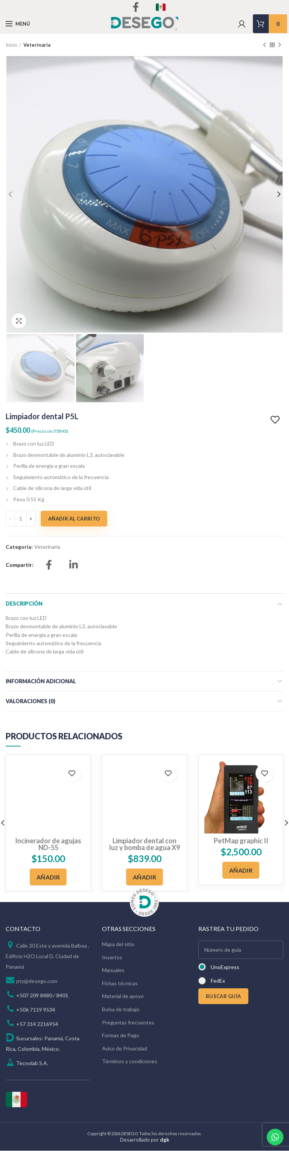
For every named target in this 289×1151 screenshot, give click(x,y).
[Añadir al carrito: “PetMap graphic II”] (240, 870)
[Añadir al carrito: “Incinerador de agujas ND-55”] (48, 877)
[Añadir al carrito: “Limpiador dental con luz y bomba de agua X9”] (144, 877)
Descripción (24, 604)
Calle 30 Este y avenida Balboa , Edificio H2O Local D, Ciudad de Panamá (47, 956)
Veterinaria (36, 45)
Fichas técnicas (120, 983)
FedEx (218, 981)
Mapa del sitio (118, 944)
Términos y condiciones (129, 1062)
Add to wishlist (276, 420)
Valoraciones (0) (30, 701)
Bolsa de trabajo (121, 1009)
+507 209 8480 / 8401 (42, 995)
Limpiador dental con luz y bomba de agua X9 (144, 845)
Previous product (264, 45)
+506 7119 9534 (35, 1010)
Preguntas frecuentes (128, 1023)
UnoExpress (225, 967)
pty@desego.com (36, 981)
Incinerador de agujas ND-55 (48, 845)
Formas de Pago (120, 1035)
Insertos (112, 957)
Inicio (11, 45)
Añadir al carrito (74, 519)
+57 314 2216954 (37, 1024)
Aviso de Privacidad (124, 1049)
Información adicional (41, 681)
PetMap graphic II (241, 841)
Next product (279, 45)
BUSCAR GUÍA (223, 997)
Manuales (113, 970)
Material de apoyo (123, 997)
